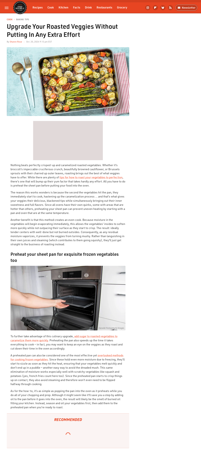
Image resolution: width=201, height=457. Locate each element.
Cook (50, 7)
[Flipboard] (155, 7)
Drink (88, 7)
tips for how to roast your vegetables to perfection (91, 177)
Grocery (122, 7)
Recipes (38, 7)
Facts (76, 7)
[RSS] (170, 7)
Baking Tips (22, 19)
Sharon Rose (16, 41)
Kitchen (63, 7)
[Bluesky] (162, 7)
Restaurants (104, 7)
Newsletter (186, 7)
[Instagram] (147, 7)
